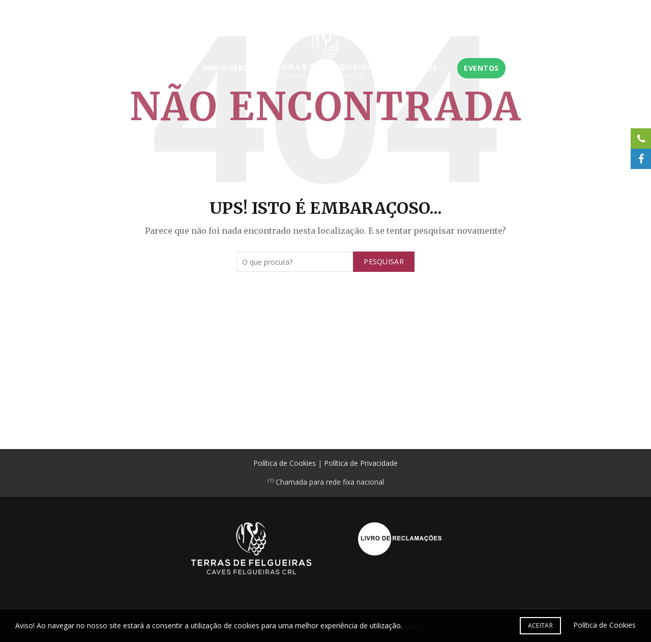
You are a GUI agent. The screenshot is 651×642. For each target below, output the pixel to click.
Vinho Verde (220, 68)
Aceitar (540, 625)
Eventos (489, 68)
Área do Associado (534, 10)
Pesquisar (384, 261)
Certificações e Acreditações (440, 10)
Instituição (101, 68)
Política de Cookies (284, 463)
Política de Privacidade (361, 463)
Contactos (596, 10)
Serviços (161, 68)
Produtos (424, 68)
